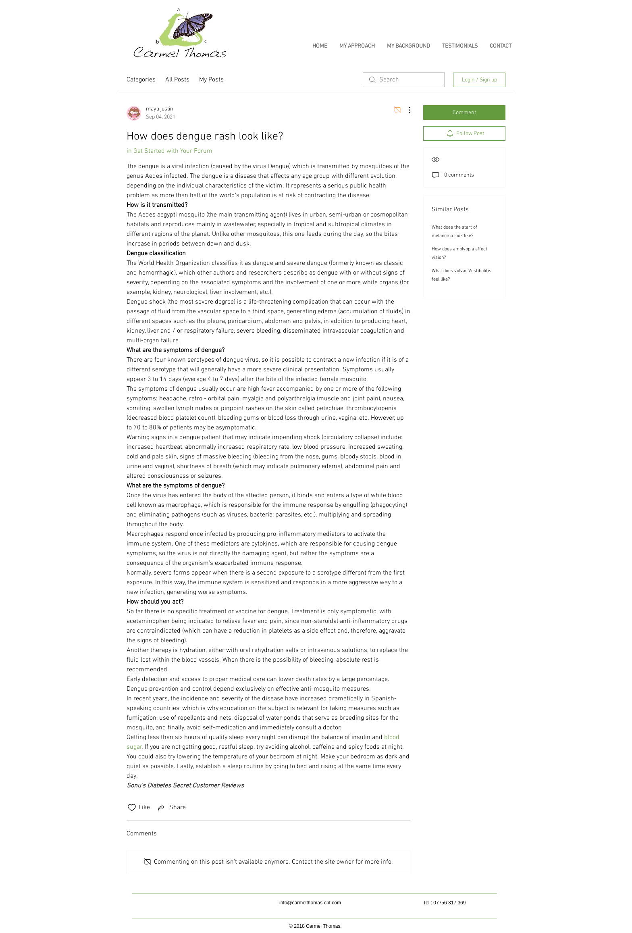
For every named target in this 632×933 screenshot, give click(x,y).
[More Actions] (405, 110)
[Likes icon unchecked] (132, 807)
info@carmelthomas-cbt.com (310, 903)
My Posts (211, 80)
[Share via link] (171, 807)
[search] (404, 80)
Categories (141, 80)
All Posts (177, 80)
